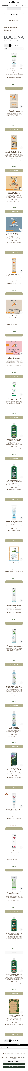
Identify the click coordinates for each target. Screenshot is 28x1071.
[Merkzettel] (19, 5)
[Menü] (5, 5)
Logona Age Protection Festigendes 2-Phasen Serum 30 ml (14, 152)
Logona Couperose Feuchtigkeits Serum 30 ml (14, 851)
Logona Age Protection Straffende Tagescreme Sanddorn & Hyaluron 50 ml (14, 316)
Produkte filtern (14, 14)
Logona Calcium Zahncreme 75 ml (14, 522)
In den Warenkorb (14, 88)
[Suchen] (16, 5)
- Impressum (14, 1068)
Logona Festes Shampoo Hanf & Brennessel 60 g (14, 1016)
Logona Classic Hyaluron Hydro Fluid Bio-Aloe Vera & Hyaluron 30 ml (14, 645)
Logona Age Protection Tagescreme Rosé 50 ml (14, 357)
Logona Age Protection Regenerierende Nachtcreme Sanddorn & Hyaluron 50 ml (14, 234)
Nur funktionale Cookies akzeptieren (14, 1064)
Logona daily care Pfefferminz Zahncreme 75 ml (14, 892)
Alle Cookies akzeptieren (14, 1066)
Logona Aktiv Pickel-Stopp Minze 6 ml (14, 399)
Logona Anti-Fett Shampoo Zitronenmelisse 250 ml (14, 440)
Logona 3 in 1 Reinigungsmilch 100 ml (14, 69)
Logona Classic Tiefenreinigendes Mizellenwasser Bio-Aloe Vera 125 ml (14, 728)
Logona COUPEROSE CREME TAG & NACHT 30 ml (14, 810)
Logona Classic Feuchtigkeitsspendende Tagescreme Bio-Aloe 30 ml (14, 604)
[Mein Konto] (22, 5)
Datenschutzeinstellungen (14, 1061)
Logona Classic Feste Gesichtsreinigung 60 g (14, 563)
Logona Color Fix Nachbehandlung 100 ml (14, 769)
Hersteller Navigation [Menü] (14, 20)
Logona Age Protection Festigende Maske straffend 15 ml (14, 110)
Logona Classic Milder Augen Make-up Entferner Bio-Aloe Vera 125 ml (14, 687)
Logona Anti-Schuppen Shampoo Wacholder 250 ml (14, 481)
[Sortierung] (14, 48)
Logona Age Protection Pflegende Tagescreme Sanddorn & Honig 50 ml (14, 193)
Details (14, 952)
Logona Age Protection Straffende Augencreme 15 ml (14, 275)
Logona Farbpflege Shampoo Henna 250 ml (14, 975)
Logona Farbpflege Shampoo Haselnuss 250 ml (14, 934)
